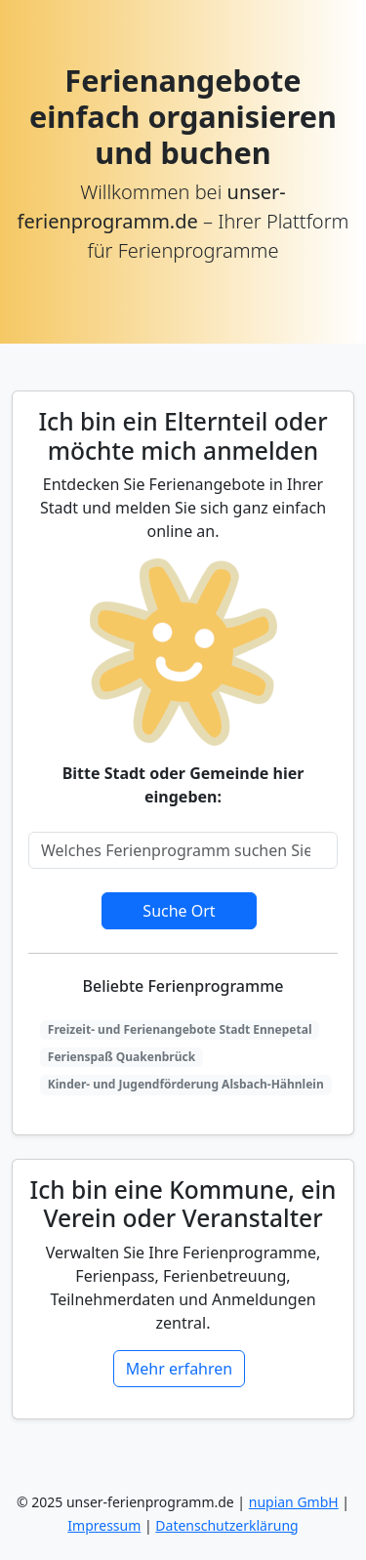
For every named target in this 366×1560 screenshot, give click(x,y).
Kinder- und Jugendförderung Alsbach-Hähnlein (186, 1084)
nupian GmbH (294, 1502)
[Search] (183, 850)
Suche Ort (178, 911)
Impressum (104, 1525)
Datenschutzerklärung (226, 1525)
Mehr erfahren (179, 1368)
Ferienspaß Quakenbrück (121, 1056)
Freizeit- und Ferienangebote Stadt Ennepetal (180, 1029)
